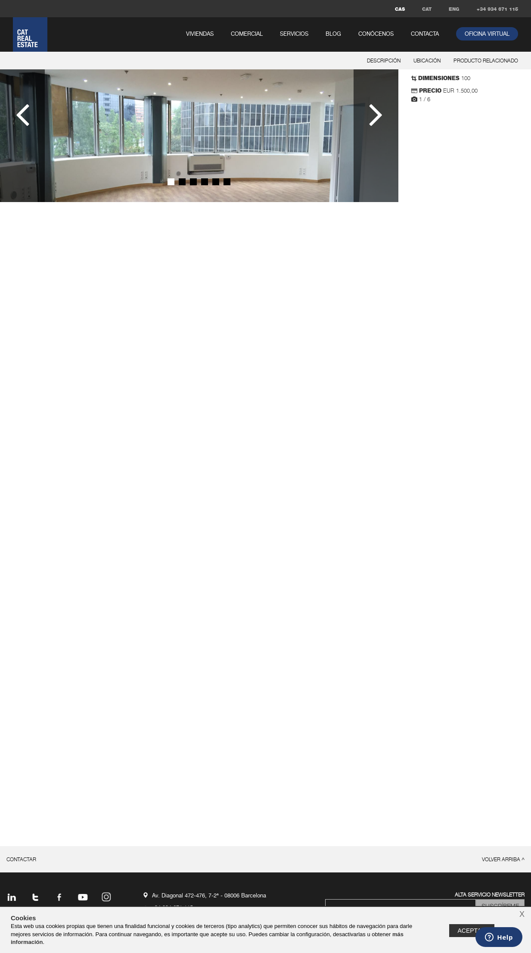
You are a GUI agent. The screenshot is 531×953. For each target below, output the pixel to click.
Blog (333, 34)
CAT (427, 9)
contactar (21, 860)
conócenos (376, 34)
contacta (425, 34)
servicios (294, 34)
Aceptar (472, 930)
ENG (454, 9)
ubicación (427, 61)
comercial (247, 34)
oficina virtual (487, 34)
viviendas (200, 34)
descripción (384, 61)
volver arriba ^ (503, 860)
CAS (400, 9)
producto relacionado (485, 61)
